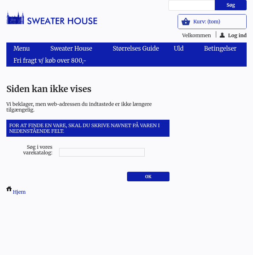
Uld (180, 50)
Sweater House (72, 50)
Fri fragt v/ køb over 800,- (49, 60)
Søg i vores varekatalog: (38, 150)
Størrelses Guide (136, 48)
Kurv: (206, 21)
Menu (23, 50)
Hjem (16, 192)
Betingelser (220, 48)
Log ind (233, 35)
